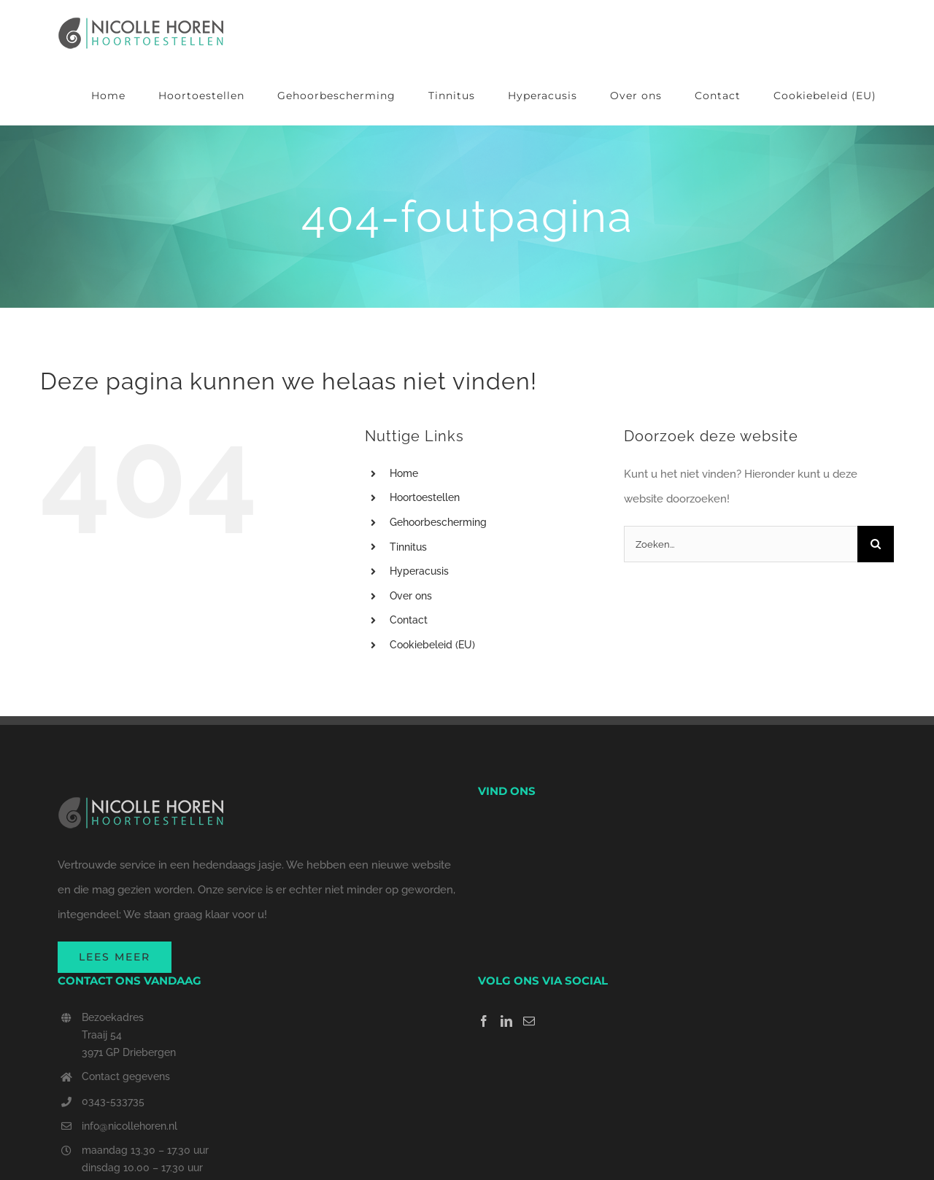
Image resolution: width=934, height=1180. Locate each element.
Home (404, 473)
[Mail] (529, 1021)
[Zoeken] (875, 544)
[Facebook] (484, 1021)
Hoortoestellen (425, 497)
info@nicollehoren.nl (129, 1126)
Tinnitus (408, 547)
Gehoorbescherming (438, 522)
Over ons (411, 596)
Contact (409, 620)
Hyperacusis (419, 571)
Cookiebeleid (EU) (432, 645)
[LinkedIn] (506, 1021)
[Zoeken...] (740, 544)
